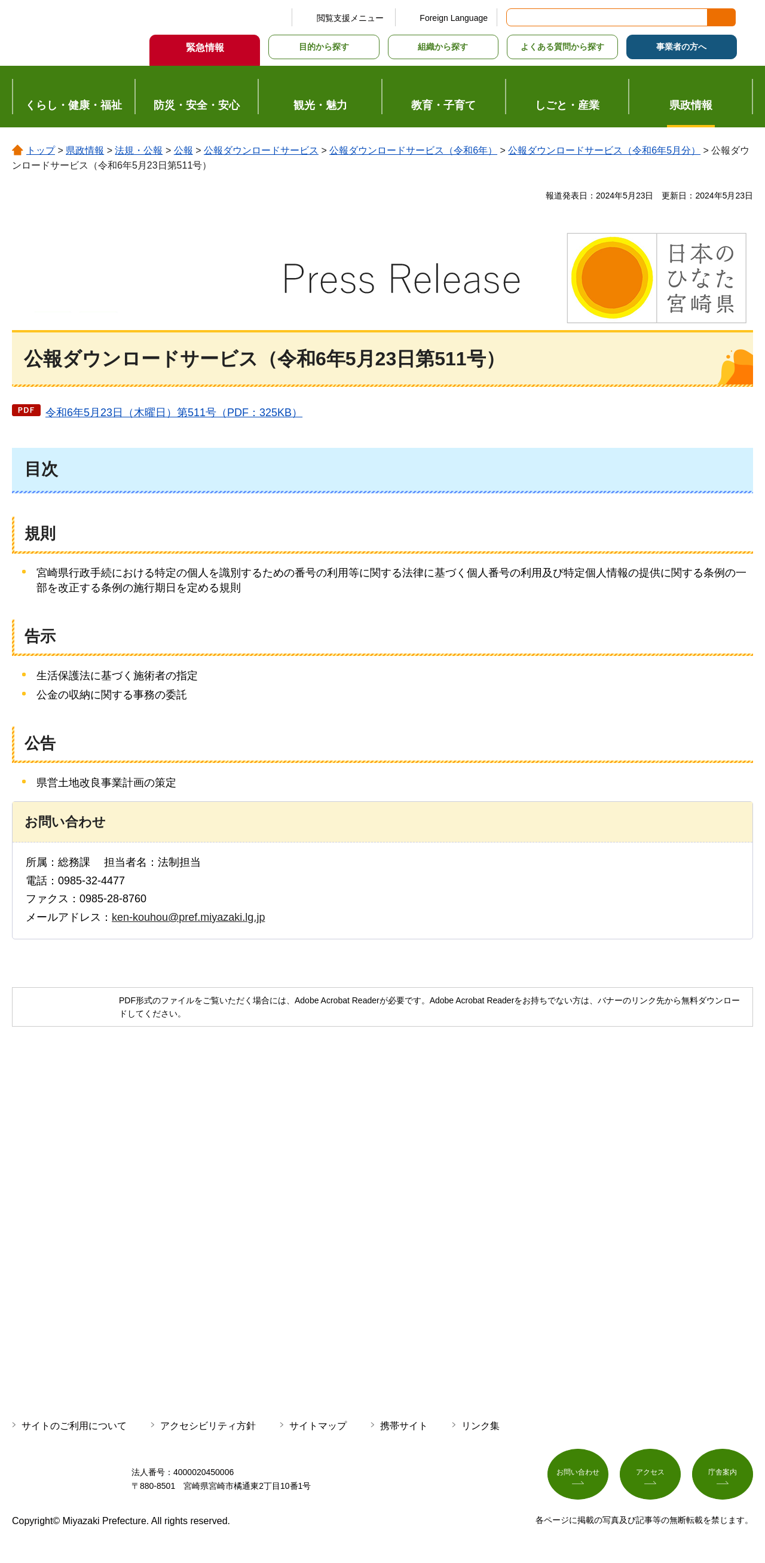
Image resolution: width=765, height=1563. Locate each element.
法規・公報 (139, 150)
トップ (40, 150)
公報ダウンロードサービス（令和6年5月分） (604, 150)
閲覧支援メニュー (350, 18)
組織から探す (443, 46)
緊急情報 (205, 47)
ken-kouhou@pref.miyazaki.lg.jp (188, 917)
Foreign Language (454, 18)
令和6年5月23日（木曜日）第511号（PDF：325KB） (173, 413)
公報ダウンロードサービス (261, 150)
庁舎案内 (722, 1477)
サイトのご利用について (74, 1426)
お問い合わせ (578, 1477)
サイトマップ (318, 1426)
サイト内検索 (516, 17)
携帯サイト (404, 1426)
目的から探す (324, 46)
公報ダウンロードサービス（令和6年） (413, 150)
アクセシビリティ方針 (208, 1426)
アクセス (650, 1477)
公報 (183, 150)
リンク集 (480, 1426)
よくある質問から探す (562, 46)
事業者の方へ (681, 46)
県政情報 (85, 150)
